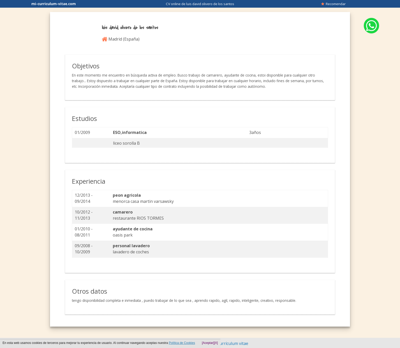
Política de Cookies (182, 343)
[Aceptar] (208, 343)
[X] (216, 343)
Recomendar (333, 4)
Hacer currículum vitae (226, 343)
